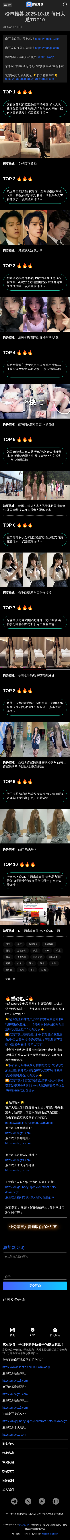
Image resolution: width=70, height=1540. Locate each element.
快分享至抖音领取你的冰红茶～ (35, 1227)
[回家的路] (35, 1480)
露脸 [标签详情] (8, 950)
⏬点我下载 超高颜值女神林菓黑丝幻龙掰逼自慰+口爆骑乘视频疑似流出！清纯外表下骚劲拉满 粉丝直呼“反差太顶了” (33, 1039)
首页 (12, 1332)
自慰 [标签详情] (19, 944)
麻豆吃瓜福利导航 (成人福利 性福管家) (30, 1197)
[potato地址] (42, 1501)
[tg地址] (14, 1501)
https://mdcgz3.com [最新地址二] (15, 1394)
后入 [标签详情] (31, 963)
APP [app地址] (32, 1332)
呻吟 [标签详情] (54, 963)
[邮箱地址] (55, 1501)
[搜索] (62, 4)
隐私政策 (22, 1514)
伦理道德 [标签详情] (37, 957)
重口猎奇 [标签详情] (53, 957)
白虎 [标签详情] (43, 970)
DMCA (32, 1514)
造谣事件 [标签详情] (21, 950)
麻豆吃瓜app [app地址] (46, 57)
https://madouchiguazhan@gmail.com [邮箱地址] (29, 78)
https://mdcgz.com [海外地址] (17, 1170)
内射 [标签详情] (19, 963)
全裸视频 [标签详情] (49, 944)
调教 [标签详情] (42, 963)
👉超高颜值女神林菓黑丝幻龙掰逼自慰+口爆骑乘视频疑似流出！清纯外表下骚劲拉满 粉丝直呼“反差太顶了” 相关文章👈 (34, 1024)
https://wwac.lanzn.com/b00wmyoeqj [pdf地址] (29, 1122)
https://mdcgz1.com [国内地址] (18, 1160)
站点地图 (59, 1514)
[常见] (35, 1462)
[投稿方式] (35, 1471)
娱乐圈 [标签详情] (9, 970)
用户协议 (11, 1514)
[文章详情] (35, 129)
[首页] (35, 4)
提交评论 (35, 1285)
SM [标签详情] (32, 970)
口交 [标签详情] (8, 944)
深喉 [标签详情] (47, 950)
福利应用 (55, 1332)
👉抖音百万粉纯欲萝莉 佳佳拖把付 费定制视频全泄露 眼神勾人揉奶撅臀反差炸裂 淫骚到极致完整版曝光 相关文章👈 (34, 1070)
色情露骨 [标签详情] (33, 944)
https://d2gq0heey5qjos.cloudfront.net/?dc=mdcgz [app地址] (34, 1421)
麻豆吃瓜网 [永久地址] (24, 1525)
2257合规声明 (45, 1514)
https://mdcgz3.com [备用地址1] (18, 1133)
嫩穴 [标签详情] (8, 957)
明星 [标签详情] (58, 950)
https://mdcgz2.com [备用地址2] (18, 1143)
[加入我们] (35, 1489)
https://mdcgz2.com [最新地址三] (15, 1407)
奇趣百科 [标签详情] (21, 957)
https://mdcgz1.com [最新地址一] (15, 1380)
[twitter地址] (28, 1501)
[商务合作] (35, 1444)
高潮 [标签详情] (22, 970)
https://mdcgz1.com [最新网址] (47, 38)
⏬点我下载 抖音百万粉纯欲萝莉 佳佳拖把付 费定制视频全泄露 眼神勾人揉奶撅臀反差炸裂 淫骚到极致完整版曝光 (34, 1085)
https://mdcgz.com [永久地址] (47, 47)
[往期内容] (35, 1453)
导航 (7, 4)
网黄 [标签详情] (8, 963)
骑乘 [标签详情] (35, 950)
